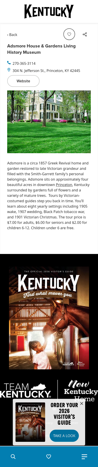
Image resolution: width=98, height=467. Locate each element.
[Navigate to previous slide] (12, 121)
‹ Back (12, 34)
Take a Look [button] (64, 435)
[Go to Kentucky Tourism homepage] (49, 11)
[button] (13, 456)
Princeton (64, 184)
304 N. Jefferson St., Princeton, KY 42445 (46, 70)
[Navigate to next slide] (85, 121)
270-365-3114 (24, 63)
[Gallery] (49, 121)
